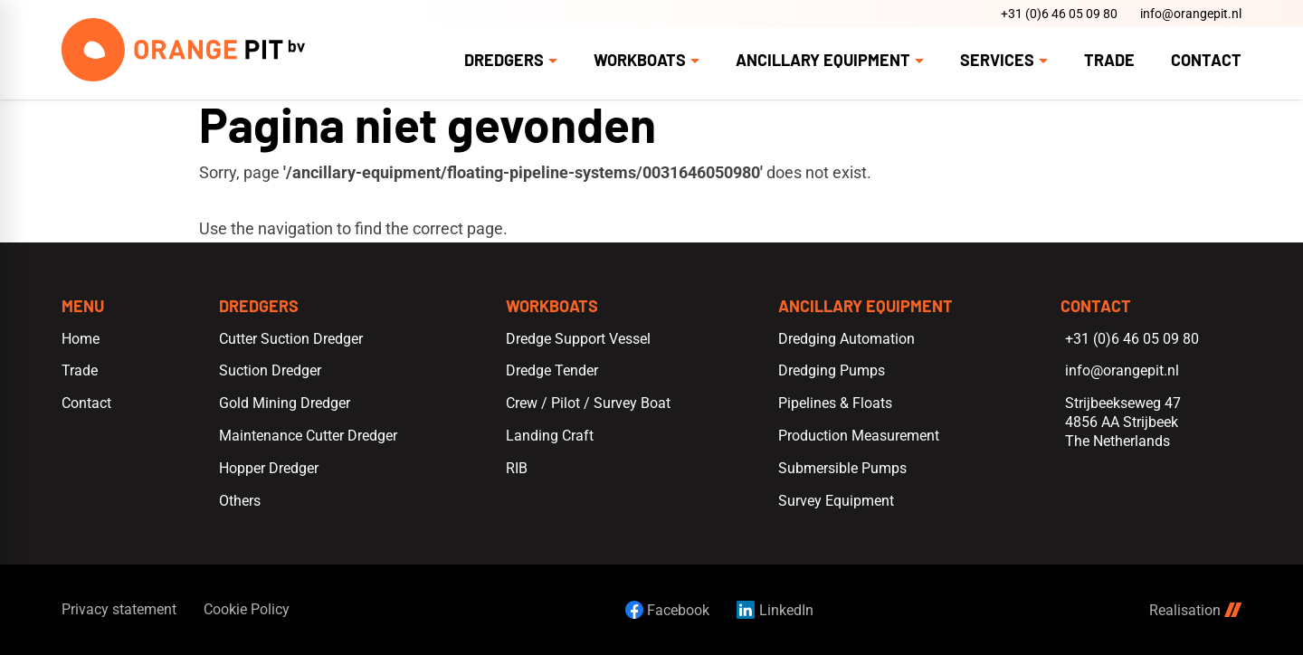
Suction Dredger (270, 370)
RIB (517, 468)
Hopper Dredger (269, 468)
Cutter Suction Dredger (291, 338)
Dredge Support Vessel (578, 338)
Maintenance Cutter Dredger (308, 435)
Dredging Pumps (831, 370)
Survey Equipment (836, 500)
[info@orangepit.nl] (1188, 13)
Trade (80, 370)
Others (240, 500)
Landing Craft (550, 435)
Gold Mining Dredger (284, 403)
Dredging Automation (846, 338)
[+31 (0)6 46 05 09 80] (1057, 13)
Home (81, 338)
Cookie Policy (247, 609)
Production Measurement (858, 435)
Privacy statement (119, 609)
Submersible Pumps (842, 468)
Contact (86, 403)
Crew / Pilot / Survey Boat (588, 403)
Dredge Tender (552, 370)
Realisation (1195, 610)
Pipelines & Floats (835, 403)
